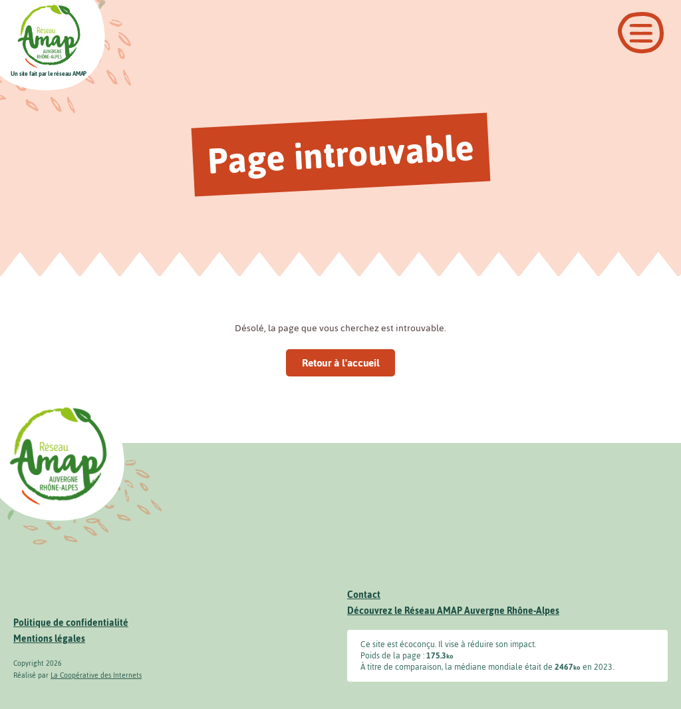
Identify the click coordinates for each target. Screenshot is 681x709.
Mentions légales (49, 639)
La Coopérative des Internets (96, 675)
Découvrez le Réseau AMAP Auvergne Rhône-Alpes (453, 611)
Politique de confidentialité (70, 623)
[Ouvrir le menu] (641, 33)
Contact (363, 595)
